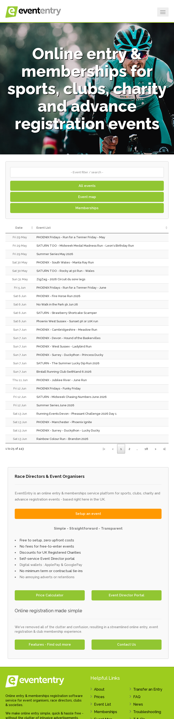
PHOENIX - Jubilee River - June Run (61, 380)
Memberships (87, 208)
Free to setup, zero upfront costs (46, 540)
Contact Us (126, 644)
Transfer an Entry (147, 689)
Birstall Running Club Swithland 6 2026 (64, 371)
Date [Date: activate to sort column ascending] (19, 227)
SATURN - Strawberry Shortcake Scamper (66, 313)
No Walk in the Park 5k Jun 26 (57, 304)
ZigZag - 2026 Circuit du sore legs (60, 279)
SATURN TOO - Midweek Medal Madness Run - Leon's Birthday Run (85, 245)
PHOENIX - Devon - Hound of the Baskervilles (68, 338)
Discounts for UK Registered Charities (50, 552)
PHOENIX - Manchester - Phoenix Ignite (64, 422)
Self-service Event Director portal (47, 559)
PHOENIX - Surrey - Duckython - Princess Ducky (69, 355)
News (138, 704)
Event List (102, 704)
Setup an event (88, 514)
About (99, 689)
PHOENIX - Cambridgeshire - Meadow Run (66, 329)
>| (164, 449)
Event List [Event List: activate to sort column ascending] (43, 227)
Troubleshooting (147, 712)
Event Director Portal (126, 595)
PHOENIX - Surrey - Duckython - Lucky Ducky (68, 430)
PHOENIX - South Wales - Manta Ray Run (65, 262)
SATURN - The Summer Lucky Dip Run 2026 (67, 363)
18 (146, 449)
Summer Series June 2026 (55, 405)
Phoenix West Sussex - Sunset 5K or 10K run (67, 321)
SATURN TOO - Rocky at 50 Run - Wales (65, 271)
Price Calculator (49, 595)
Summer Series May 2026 (54, 254)
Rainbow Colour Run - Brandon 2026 (62, 439)
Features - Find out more (50, 644)
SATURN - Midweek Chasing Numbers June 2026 (71, 397)
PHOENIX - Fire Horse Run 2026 (58, 296)
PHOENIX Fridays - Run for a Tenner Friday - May (70, 237)
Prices (99, 697)
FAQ (136, 697)
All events (87, 186)
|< (104, 449)
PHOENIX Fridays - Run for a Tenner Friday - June (71, 287)
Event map (87, 197)
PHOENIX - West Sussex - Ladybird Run (64, 346)
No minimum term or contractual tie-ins (51, 571)
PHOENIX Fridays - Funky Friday (58, 388)
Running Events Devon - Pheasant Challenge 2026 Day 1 (76, 413)
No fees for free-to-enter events (46, 546)
